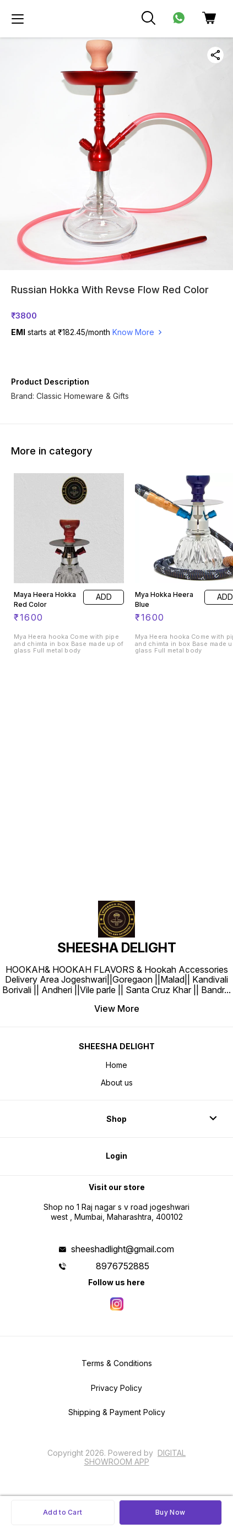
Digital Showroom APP (135, 1457)
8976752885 (122, 1266)
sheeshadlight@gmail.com (122, 1249)
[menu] (18, 19)
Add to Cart (62, 1512)
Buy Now (170, 1512)
